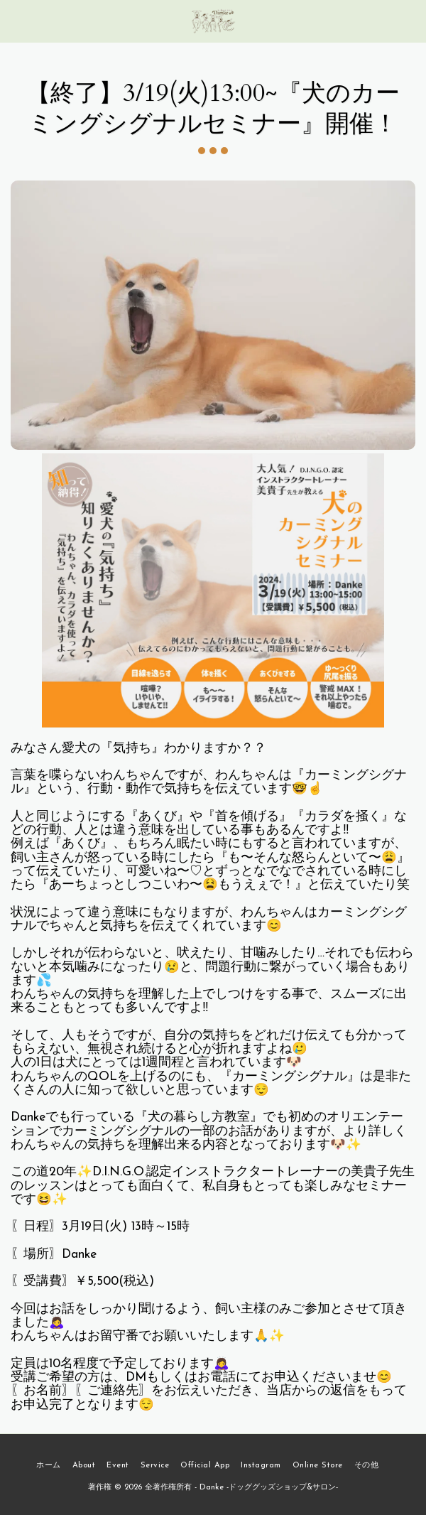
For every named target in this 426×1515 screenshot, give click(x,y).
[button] (16, 21)
